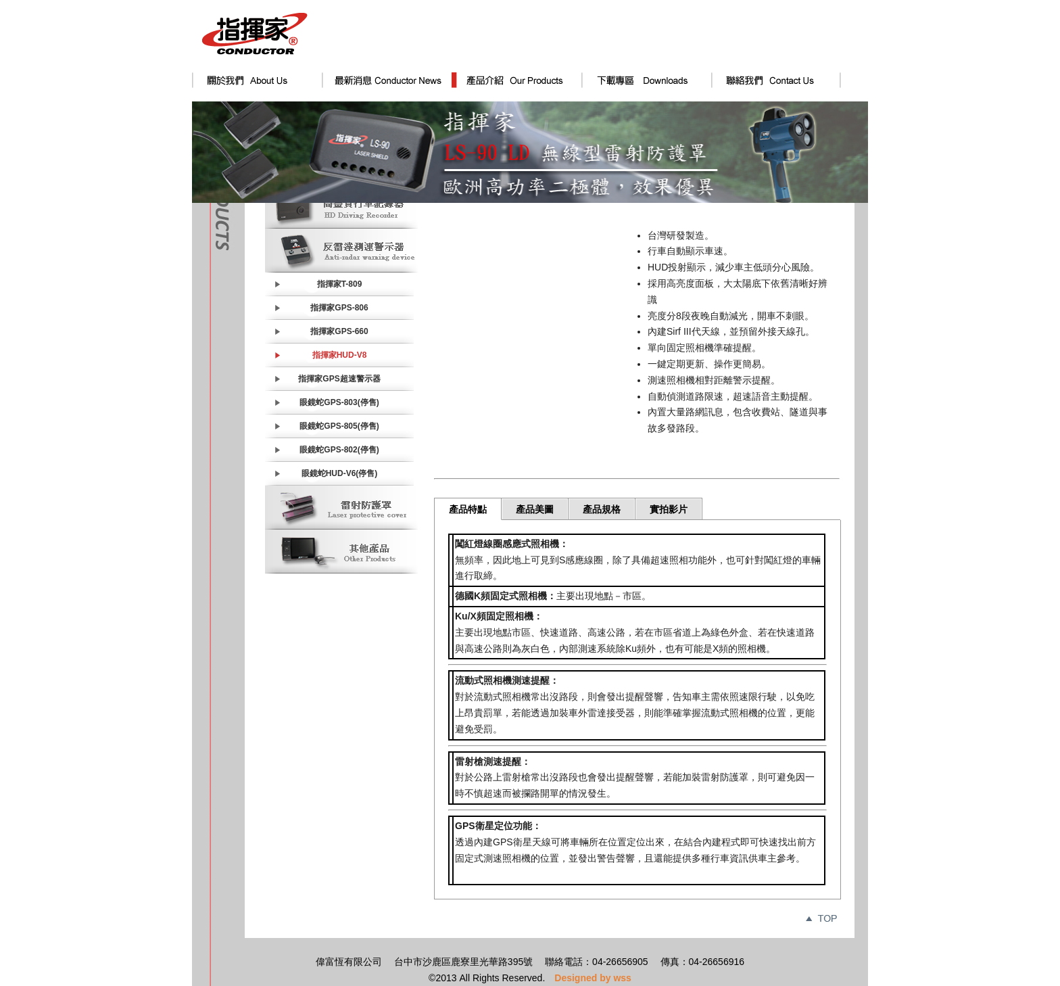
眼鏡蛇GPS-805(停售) (339, 426)
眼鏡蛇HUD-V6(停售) (340, 473)
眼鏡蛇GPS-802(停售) (339, 449)
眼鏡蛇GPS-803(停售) (339, 402)
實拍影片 (669, 509)
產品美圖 (535, 509)
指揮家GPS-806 (339, 307)
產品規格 (602, 509)
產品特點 (468, 509)
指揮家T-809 (339, 284)
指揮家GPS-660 (339, 331)
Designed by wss (592, 977)
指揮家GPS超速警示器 (339, 378)
